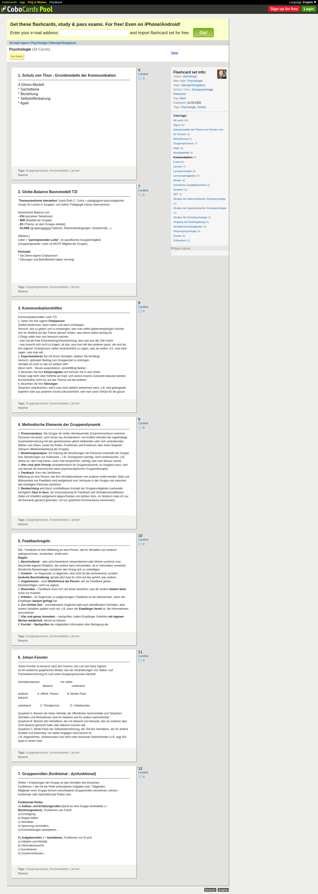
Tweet (174, 53)
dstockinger (190, 76)
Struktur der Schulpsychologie (190, 217)
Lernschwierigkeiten (184, 175)
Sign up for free (284, 9)
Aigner (177, 125)
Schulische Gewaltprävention (189, 185)
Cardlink (143, 74)
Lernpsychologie (182, 171)
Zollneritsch (179, 240)
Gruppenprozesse (183, 143)
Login (309, 9)
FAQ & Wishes (37, 2)
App (22, 2)
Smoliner (178, 189)
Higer (176, 148)
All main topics (19, 43)
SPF (175, 194)
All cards (178, 120)
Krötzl (176, 162)
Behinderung (180, 138)
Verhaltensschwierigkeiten (188, 226)
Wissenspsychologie (184, 231)
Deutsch (210, 889)
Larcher (177, 166)
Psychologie (39, 43)
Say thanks (17, 56)
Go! (203, 32)
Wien (183, 98)
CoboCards (9, 2)
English (309, 2)
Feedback (55, 2)
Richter (177, 180)
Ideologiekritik (181, 152)
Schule (201, 107)
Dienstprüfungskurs (63, 43)
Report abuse (181, 248)
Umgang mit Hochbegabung (189, 222)
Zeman (177, 235)
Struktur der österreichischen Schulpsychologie (199, 208)
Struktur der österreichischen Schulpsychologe (199, 198)
